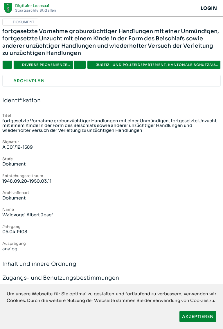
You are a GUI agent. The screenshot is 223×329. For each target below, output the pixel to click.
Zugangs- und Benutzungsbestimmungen (111, 278)
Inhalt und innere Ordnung (111, 264)
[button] (80, 64)
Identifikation (111, 100)
